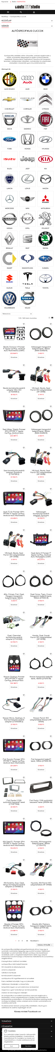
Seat (27, 248)
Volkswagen (9, 308)
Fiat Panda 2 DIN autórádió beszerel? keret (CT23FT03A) (14, 802)
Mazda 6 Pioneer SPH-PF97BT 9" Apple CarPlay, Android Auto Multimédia (14, 926)
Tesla (27, 288)
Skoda (45, 248)
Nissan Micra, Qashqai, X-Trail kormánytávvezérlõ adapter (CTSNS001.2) (14, 720)
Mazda (45, 188)
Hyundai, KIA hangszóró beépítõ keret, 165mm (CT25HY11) (41, 843)
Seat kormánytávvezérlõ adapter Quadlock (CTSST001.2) (14, 472)
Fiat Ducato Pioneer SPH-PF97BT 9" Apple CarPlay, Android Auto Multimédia (14, 761)
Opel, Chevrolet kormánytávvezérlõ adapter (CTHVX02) (14, 637)
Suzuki (9, 288)
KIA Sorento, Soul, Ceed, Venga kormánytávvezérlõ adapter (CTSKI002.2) (14, 885)
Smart (9, 268)
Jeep (27, 169)
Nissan (9, 228)
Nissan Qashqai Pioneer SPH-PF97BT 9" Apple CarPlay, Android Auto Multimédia (14, 679)
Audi (27, 89)
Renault (9, 248)
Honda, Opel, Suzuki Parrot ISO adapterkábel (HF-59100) (41, 637)
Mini (27, 208)
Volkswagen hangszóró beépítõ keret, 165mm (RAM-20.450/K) (41, 349)
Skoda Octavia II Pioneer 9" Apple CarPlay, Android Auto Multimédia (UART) (14, 349)
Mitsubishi (45, 208)
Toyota (45, 288)
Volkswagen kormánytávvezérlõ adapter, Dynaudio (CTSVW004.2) (41, 514)
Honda (27, 149)
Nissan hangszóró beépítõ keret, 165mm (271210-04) (41, 678)
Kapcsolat (5, 1)
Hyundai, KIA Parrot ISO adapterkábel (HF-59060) (41, 884)
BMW (46, 89)
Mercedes (9, 208)
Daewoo (27, 129)
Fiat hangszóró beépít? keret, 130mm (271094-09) (41, 760)
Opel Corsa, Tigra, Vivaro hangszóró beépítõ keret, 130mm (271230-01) (41, 596)
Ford (9, 149)
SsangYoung (27, 268)
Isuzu (9, 169)
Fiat (45, 129)
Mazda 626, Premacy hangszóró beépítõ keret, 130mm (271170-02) (41, 926)
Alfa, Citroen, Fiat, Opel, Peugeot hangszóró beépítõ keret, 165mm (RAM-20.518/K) (14, 597)
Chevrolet (9, 109)
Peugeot (45, 228)
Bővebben (15, 357)
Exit (11, 1046)
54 (27, 941)
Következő (35, 941)
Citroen (45, 109)
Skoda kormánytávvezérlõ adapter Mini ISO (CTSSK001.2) (14, 390)
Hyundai (45, 149)
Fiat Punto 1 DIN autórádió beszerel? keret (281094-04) (41, 801)
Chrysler (27, 109)
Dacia (9, 129)
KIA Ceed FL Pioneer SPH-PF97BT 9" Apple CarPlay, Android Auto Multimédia (14, 843)
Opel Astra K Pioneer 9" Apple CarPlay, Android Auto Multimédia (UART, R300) (41, 556)
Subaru (45, 268)
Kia (45, 169)
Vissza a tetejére (45, 945)
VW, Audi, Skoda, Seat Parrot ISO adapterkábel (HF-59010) (41, 390)
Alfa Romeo (9, 89)
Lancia (9, 188)
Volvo (27, 308)
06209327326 (21, 1)
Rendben (28, 1046)
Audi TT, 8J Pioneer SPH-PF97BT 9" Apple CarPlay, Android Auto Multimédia (14, 514)
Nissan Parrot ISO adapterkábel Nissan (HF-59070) (41, 720)
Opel (27, 228)
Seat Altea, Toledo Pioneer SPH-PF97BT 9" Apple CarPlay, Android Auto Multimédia (14, 432)
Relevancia (17, 314)
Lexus (27, 188)
